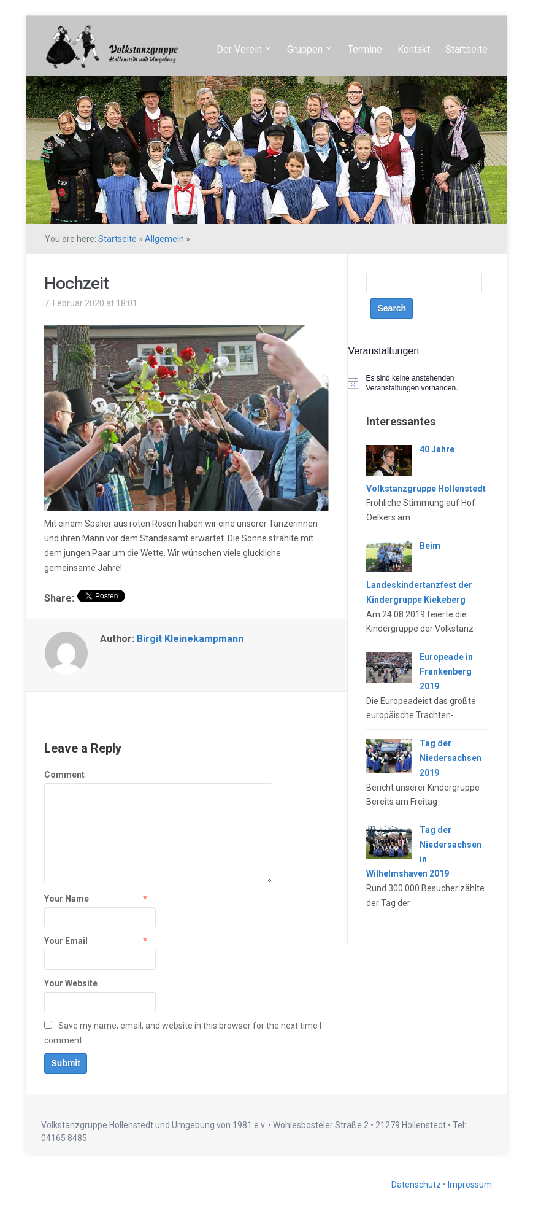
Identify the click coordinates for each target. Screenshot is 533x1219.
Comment (64, 775)
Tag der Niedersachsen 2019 (450, 758)
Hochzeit (76, 283)
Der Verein (239, 49)
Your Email (66, 941)
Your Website (71, 983)
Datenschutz (417, 1185)
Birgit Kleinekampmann (190, 638)
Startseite (466, 49)
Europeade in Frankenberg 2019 (446, 671)
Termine (365, 49)
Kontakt (413, 49)
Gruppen (305, 49)
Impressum (470, 1185)
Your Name (66, 899)
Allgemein (164, 239)
